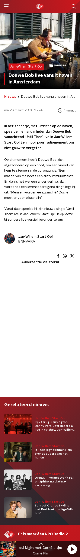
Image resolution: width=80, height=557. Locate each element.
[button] (72, 549)
